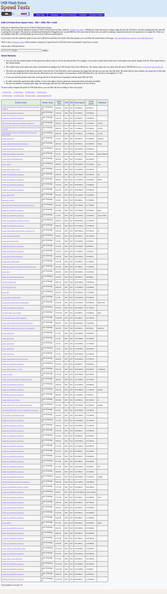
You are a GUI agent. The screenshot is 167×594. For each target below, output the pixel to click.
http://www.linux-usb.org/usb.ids (150, 67)
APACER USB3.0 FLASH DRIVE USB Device (16, 482)
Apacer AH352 (6, 164)
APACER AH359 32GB (9, 287)
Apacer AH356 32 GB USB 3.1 (11, 400)
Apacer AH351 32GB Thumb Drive (12, 159)
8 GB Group (41, 92)
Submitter (102, 102)
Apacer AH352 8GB (8, 333)
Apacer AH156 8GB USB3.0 (10, 241)
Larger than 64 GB (44, 96)
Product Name (21, 102)
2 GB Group (18, 92)
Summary (54, 15)
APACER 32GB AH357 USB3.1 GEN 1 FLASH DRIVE (18, 328)
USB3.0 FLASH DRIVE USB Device (13, 113)
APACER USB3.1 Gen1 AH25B (11, 313)
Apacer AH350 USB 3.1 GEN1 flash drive (14, 318)
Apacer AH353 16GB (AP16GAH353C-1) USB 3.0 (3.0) (18, 231)
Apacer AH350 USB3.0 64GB (10, 262)
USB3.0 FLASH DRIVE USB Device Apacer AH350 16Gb (19, 267)
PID (71, 102)
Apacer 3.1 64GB (7, 374)
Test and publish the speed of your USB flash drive (133, 38)
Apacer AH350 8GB (8, 139)
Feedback (83, 15)
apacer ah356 (6, 272)
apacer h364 (5, 292)
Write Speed (91, 102)
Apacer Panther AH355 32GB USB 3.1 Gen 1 (15, 359)
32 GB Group (19, 96)
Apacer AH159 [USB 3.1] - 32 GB (12, 369)
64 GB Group (30, 96)
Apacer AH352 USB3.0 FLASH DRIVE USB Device (17, 323)
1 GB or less (6, 92)
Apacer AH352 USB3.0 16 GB (11, 169)
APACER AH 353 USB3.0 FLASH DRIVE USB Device (18, 205)
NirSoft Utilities (97, 15)
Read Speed (79, 102)
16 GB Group (7, 96)
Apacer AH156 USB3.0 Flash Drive (12, 256)
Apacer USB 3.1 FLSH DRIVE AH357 (13, 415)
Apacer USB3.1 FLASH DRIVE (11, 297)
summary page (18, 42)
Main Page (40, 15)
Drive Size (59, 102)
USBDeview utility (76, 30)
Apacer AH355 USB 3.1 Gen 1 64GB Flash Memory (17, 405)
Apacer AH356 (6, 523)
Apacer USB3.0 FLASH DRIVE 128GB (13, 548)
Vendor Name (47, 102)
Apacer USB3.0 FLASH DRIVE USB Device (15, 144)
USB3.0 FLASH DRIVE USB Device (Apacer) (15, 221)
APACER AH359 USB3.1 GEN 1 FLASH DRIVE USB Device (20, 410)
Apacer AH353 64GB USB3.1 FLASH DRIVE (15, 302)
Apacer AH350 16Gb (8, 195)
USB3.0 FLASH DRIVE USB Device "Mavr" (15, 487)
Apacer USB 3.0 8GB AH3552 (11, 236)
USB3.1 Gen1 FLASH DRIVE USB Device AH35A (17, 379)
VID (66, 102)
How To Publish (69, 15)
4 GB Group (30, 92)
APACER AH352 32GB (9, 282)
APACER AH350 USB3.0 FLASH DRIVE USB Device (18, 123)
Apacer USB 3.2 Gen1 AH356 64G (12, 559)
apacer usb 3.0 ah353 (8, 200)
